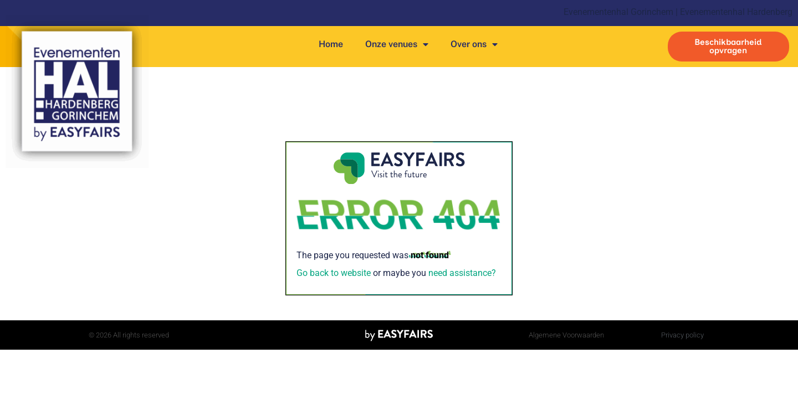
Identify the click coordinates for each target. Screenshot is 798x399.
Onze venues (396, 44)
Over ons (474, 44)
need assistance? (462, 273)
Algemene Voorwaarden (566, 335)
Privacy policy (682, 335)
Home (331, 44)
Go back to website (333, 273)
